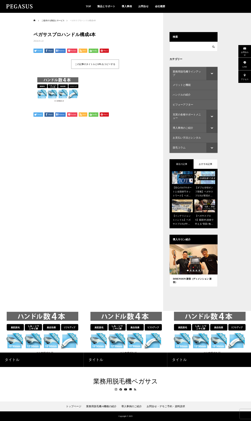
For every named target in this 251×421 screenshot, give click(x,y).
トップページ (73, 406)
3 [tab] (194, 270)
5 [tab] (199, 270)
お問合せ (143, 6)
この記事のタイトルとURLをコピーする (95, 64)
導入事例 (127, 6)
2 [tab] (191, 270)
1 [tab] (188, 270)
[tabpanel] (194, 265)
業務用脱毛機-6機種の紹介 (101, 406)
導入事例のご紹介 (131, 406)
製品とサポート (106, 6)
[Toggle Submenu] (212, 73)
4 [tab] (197, 270)
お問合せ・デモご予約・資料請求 (166, 406)
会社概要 (160, 6)
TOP (88, 6)
